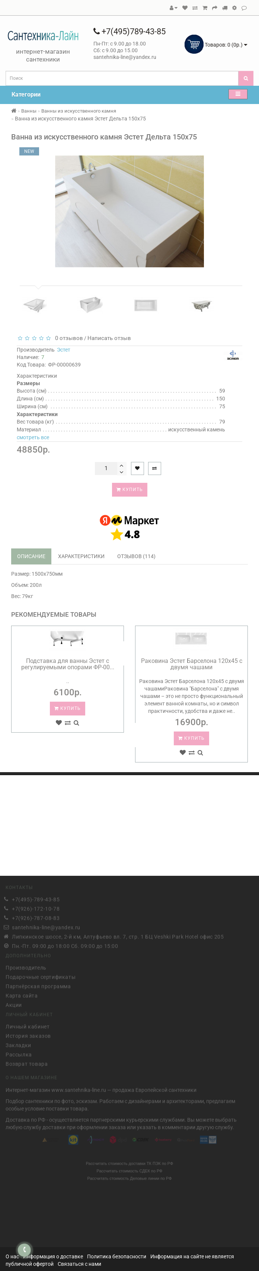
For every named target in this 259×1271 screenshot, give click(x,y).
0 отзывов (67, 338)
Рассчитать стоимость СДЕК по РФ (130, 1169)
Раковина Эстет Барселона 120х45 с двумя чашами (191, 664)
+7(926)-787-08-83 (36, 916)
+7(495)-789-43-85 (36, 898)
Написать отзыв (109, 338)
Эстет (63, 350)
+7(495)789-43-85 (129, 31)
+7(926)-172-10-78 (36, 907)
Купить (129, 489)
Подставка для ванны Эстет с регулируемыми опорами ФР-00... (67, 664)
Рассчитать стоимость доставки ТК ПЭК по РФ (129, 1162)
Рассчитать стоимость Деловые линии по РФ (129, 1176)
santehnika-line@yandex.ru (46, 926)
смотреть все (33, 437)
